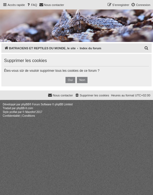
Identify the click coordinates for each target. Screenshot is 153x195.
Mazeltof (30, 111)
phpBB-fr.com (25, 108)
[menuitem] (31, 5)
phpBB (25, 104)
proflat (13, 111)
